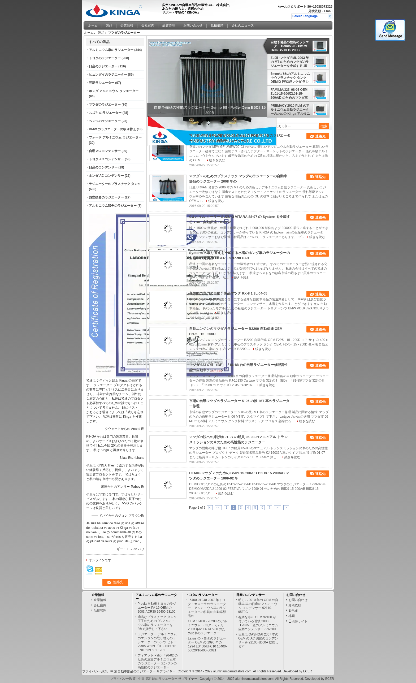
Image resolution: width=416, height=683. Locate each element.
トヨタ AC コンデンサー (106, 159)
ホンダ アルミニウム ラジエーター (113, 91)
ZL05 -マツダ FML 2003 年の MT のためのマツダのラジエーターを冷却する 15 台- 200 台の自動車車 (290, 62)
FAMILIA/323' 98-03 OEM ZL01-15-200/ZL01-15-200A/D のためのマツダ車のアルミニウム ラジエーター (290, 94)
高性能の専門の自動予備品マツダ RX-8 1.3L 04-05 (228, 293)
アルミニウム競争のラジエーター (113, 206)
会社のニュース (243, 25)
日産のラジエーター (103, 66)
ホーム (93, 25)
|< (209, 507)
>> (277, 507)
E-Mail (292, 610)
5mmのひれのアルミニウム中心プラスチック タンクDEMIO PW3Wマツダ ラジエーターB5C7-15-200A (290, 78)
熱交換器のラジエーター (106, 197)
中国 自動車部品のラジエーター (133, 671)
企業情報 (126, 25)
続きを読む (217, 160)
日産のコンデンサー (103, 167)
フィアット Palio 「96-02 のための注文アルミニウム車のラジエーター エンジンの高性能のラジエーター (158, 661)
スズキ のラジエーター (105, 113)
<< (218, 507)
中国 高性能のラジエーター (157, 679)
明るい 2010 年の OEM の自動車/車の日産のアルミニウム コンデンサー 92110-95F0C (258, 606)
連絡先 (320, 136)
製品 (109, 25)
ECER (307, 671)
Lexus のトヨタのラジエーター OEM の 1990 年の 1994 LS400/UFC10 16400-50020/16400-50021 (207, 644)
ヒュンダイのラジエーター (108, 74)
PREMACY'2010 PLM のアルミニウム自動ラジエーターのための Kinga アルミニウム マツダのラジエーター (290, 109)
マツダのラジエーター (105, 104)
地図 (291, 616)
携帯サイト (297, 621)
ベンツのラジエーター (105, 121)
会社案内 (147, 25)
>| (286, 507)
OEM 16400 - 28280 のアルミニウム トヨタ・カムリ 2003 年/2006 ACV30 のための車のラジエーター (207, 627)
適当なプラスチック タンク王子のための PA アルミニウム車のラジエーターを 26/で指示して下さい (157, 623)
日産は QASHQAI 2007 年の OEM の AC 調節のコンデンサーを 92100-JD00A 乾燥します (258, 640)
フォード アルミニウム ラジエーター (115, 137)
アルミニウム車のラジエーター (111, 50)
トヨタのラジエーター (105, 58)
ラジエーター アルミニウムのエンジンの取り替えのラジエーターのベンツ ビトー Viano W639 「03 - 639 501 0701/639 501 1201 (157, 642)
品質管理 (168, 25)
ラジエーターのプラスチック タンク (115, 184)
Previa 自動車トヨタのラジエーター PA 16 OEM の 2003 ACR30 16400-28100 (157, 607)
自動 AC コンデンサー (105, 151)
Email (328, 11)
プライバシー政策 (95, 671)
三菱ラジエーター (101, 83)
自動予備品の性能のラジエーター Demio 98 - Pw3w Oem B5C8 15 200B (290, 46)
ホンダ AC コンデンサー (106, 176)
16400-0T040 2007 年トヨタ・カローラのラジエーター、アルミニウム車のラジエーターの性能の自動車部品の (207, 608)
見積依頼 (314, 11)
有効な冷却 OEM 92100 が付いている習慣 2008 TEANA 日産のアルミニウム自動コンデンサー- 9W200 (258, 623)
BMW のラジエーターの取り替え (112, 129)
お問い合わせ (192, 25)
